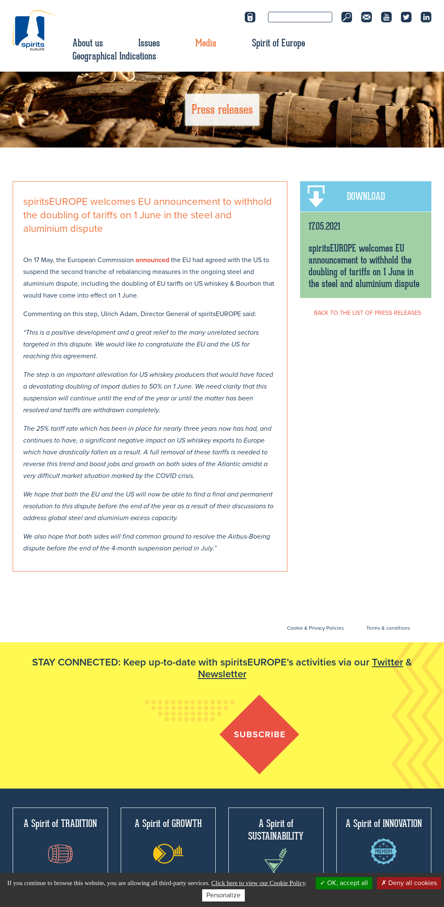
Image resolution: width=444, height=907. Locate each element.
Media (206, 43)
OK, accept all (344, 883)
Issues (149, 43)
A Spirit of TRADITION (60, 840)
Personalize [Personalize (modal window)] (223, 895)
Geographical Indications (114, 56)
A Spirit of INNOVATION (384, 840)
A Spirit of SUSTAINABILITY (275, 849)
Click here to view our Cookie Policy (258, 883)
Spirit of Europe (278, 43)
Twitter (387, 662)
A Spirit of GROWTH (168, 840)
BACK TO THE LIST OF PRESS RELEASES (367, 313)
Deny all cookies (409, 883)
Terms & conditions (388, 628)
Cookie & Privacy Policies (315, 628)
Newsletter (222, 674)
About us (88, 43)
